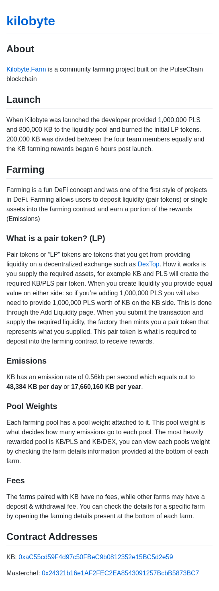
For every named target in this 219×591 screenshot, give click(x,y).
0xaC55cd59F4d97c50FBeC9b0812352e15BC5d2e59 (95, 557)
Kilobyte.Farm (26, 69)
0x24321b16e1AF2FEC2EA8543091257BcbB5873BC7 (120, 573)
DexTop (148, 264)
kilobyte (30, 21)
